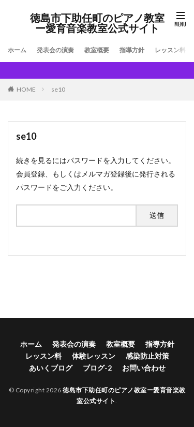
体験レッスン (93, 355)
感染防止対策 (147, 355)
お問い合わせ (144, 367)
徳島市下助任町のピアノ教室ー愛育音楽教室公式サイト (97, 23)
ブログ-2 (97, 367)
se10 (58, 89)
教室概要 (96, 50)
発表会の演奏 (55, 50)
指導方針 (132, 50)
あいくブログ (50, 367)
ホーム (17, 50)
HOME (26, 89)
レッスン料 (170, 50)
